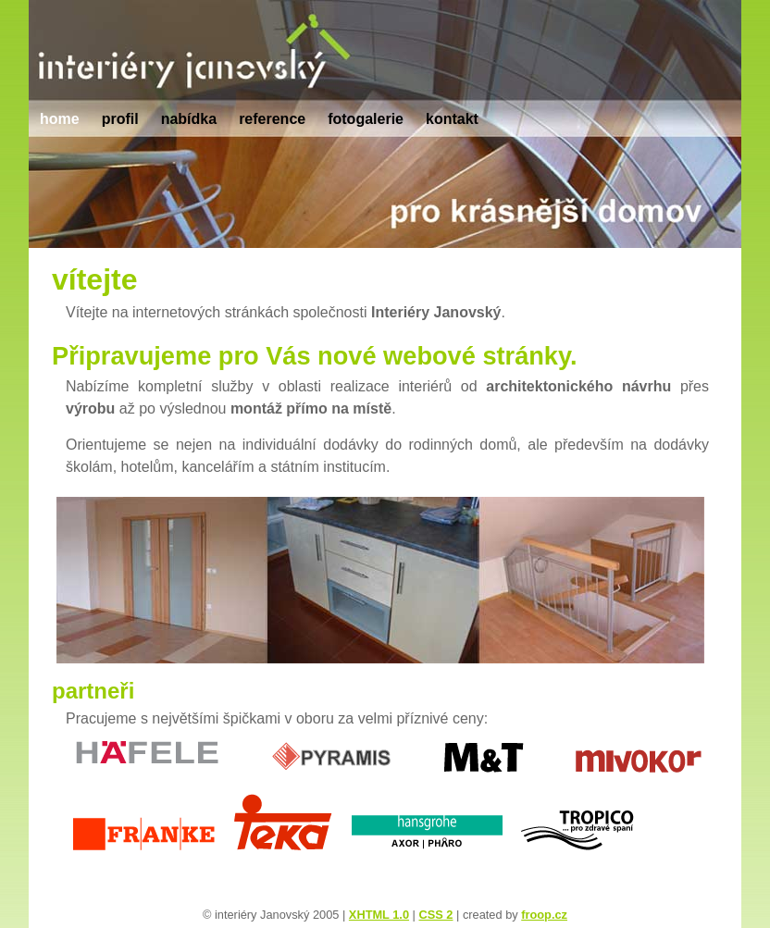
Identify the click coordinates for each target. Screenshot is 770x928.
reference (272, 119)
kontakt (452, 119)
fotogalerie (366, 119)
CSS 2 (435, 915)
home (60, 119)
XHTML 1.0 (379, 915)
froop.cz (544, 915)
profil (120, 119)
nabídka (189, 119)
